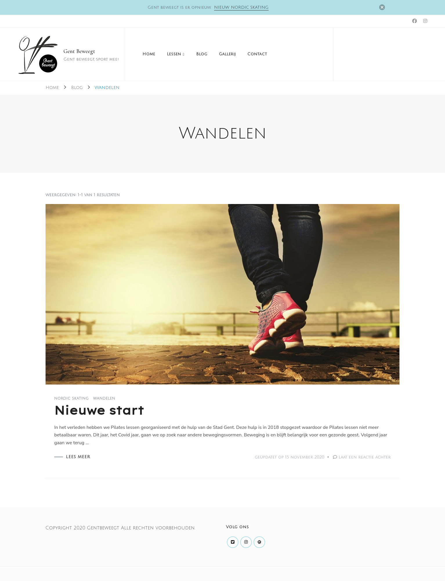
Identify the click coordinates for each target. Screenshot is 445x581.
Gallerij (227, 54)
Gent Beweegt (79, 51)
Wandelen (104, 398)
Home (148, 54)
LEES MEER (78, 457)
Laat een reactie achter (365, 457)
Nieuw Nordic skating (241, 7)
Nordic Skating (71, 398)
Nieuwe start (99, 410)
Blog (201, 54)
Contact (257, 54)
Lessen (174, 54)
